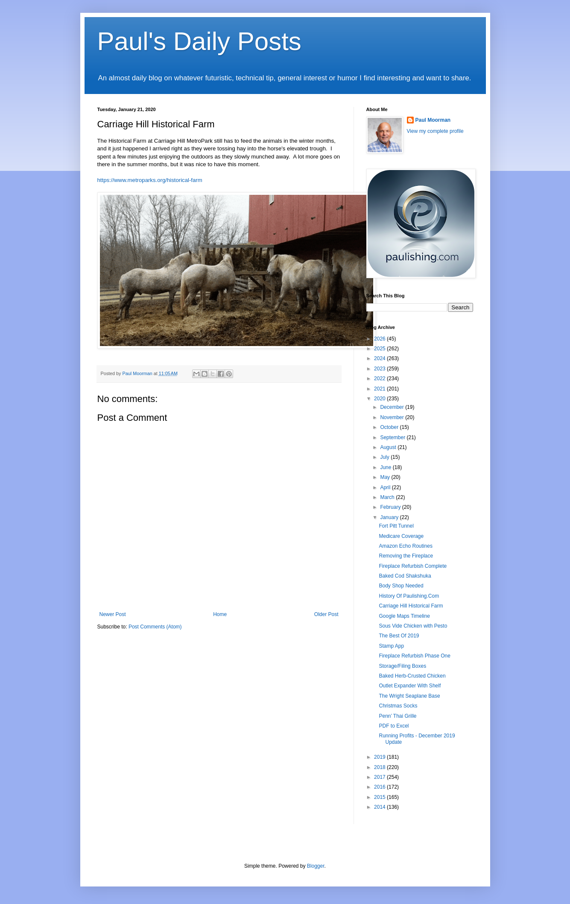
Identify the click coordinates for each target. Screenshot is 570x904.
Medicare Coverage (401, 536)
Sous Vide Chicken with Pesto (413, 626)
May (385, 477)
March (388, 497)
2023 (380, 369)
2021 (380, 389)
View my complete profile (435, 131)
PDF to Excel (394, 726)
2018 (380, 767)
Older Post (326, 614)
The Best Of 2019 (399, 636)
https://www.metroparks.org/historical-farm (149, 180)
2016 (380, 787)
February (391, 507)
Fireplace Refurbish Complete (413, 566)
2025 (380, 349)
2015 (380, 797)
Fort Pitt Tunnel (396, 526)
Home (220, 614)
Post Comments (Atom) (155, 627)
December (392, 407)
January (390, 517)
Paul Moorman (433, 120)
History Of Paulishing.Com (409, 596)
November (392, 417)
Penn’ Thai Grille (397, 716)
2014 (380, 807)
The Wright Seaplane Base (409, 696)
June (386, 467)
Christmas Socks (398, 706)
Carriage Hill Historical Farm (411, 606)
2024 (380, 358)
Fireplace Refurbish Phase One (414, 656)
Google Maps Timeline (404, 616)
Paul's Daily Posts (199, 41)
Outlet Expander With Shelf (410, 686)
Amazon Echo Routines (405, 546)
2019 (380, 757)
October (390, 427)
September (393, 437)
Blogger (315, 866)
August (389, 447)
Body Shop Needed (401, 586)
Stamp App (391, 646)
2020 (380, 399)
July (385, 457)
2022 (380, 379)
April (386, 487)
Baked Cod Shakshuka (405, 576)
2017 (380, 777)
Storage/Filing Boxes (402, 666)
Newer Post (112, 614)
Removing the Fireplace (406, 556)
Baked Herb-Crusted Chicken (412, 676)
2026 (380, 339)
